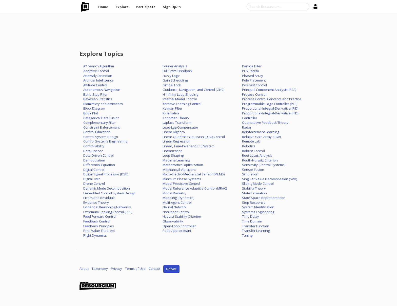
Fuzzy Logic (171, 75)
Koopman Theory (176, 118)
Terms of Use (135, 268)
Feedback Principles (98, 226)
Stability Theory (254, 188)
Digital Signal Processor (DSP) (105, 174)
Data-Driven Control (98, 155)
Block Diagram (94, 108)
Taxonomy (100, 268)
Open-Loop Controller (179, 226)
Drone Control (94, 183)
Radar (246, 127)
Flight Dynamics (95, 235)
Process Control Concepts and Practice (271, 99)
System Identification (258, 207)
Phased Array (252, 75)
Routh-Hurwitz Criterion (260, 160)
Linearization (173, 151)
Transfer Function (255, 226)
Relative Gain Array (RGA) (261, 136)
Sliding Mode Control (258, 183)
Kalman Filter (172, 108)
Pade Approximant (177, 230)
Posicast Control (254, 85)
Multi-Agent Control (177, 202)
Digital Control (94, 169)
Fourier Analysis (175, 66)
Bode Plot (90, 113)
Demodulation (94, 160)
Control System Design (100, 136)
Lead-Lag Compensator (180, 127)
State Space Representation (263, 197)
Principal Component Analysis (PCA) (269, 89)
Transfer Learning (256, 230)
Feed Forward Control (99, 216)
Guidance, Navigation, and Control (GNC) (193, 89)
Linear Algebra (174, 132)
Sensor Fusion (253, 169)
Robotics (248, 146)
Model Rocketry (174, 193)
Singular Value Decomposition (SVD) (269, 179)
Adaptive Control (96, 71)
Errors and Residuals (99, 197)
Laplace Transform (177, 122)
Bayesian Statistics (97, 99)
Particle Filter (252, 66)
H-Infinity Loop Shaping (180, 94)
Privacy (116, 268)
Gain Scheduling (175, 80)
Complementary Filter (99, 122)
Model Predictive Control (181, 183)
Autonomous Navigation (101, 89)
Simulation (250, 174)
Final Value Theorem (99, 230)
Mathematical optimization (183, 164)
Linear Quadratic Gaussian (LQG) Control (194, 136)
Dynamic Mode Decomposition (106, 188)
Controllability (93, 146)
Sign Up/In (172, 7)
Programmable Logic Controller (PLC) (269, 103)
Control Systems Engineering (105, 141)
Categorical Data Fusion (101, 118)
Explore (122, 7)
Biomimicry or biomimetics (103, 103)
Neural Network (175, 207)
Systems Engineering (258, 212)
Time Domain (252, 221)
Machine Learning (176, 160)
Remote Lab (251, 141)
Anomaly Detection (97, 75)
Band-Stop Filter (95, 94)
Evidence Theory (96, 202)
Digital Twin (92, 179)
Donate (171, 269)
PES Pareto (250, 71)
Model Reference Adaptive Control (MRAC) (195, 188)
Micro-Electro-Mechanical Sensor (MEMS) (194, 174)
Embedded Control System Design (109, 193)
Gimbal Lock (172, 85)
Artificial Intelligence (98, 80)
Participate (145, 7)
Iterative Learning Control (182, 103)
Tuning (247, 235)
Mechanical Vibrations (179, 169)
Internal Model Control (180, 99)
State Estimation (254, 193)
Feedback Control (96, 221)
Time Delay (250, 216)
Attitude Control (95, 85)
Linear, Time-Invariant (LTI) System (188, 146)
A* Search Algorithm (98, 66)
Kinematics (171, 113)
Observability (173, 221)
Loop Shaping (173, 155)
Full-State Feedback (177, 71)
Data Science (93, 151)
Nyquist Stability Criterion (182, 216)
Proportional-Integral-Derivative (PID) (270, 108)
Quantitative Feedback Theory (265, 122)
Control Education (96, 132)
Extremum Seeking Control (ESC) (107, 212)
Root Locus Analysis (257, 155)
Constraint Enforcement (101, 127)
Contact (154, 268)
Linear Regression (176, 141)
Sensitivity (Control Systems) (263, 164)
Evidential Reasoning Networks (107, 207)
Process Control (254, 94)
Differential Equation (99, 164)
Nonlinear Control (176, 212)
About (84, 268)
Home (103, 7)
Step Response (254, 202)
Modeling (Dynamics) (178, 197)
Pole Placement (254, 80)
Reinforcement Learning (260, 132)
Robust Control (253, 151)
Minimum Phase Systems (182, 179)
